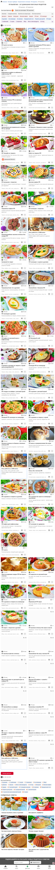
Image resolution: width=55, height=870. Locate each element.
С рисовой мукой (13, 787)
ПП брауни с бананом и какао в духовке (41, 127)
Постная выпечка (36, 13)
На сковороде (12, 18)
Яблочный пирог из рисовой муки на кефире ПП (13, 680)
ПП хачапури (43, 16)
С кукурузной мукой (20, 789)
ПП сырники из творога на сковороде (13, 601)
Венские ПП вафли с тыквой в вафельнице (38, 680)
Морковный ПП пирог (35, 601)
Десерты (4, 16)
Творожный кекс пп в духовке (11, 287)
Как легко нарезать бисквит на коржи (13, 849)
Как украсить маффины (36, 812)
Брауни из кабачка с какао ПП (38, 733)
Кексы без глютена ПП (35, 470)
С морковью (19, 21)
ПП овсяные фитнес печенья (10, 653)
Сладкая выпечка (12, 13)
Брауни (31, 16)
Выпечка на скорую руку (24, 13)
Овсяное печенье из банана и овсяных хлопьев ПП (13, 444)
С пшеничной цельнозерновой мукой (12, 792)
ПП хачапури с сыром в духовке (38, 262)
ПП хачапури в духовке (9, 313)
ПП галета (5, 550)
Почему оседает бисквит (36, 831)
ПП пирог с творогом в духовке (11, 627)
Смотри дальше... (7, 773)
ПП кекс (37, 16)
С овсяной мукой (32, 789)
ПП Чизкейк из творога (8, 153)
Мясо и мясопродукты (33, 21)
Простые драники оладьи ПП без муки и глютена (14, 575)
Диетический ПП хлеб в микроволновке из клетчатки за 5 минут (41, 100)
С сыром (12, 21)
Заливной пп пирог (7, 262)
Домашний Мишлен (8, 159)
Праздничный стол (28, 18)
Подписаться (35, 862)
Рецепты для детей (40, 18)
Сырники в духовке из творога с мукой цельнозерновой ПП (13, 366)
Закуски (10, 16)
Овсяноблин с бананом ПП (37, 287)
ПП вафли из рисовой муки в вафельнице (10, 339)
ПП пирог (48, 18)
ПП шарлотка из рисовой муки (38, 574)
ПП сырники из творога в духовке (12, 496)
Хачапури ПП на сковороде (37, 365)
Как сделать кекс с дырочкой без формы (39, 850)
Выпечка (4, 13)
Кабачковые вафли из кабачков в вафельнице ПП (12, 73)
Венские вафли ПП (34, 182)
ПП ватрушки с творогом (9, 182)
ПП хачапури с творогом (36, 208)
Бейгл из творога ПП (35, 153)
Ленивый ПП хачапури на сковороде (13, 417)
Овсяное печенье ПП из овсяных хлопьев (12, 100)
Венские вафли (24, 16)
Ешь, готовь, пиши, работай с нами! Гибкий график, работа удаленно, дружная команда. (39, 236)
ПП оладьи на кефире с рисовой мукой (13, 391)
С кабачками (5, 21)
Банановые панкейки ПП (36, 707)
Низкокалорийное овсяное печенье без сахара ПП (13, 235)
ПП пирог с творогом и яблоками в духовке (12, 733)
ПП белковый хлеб (34, 338)
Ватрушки (15, 16)
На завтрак (20, 18)
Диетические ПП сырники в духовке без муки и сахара (41, 761)
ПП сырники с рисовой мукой (38, 391)
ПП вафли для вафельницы (10, 524)
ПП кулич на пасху (7, 45)
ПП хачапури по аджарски (36, 524)
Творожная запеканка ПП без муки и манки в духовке (40, 45)
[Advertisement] (41, 65)
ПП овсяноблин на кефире (10, 707)
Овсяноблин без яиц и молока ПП (39, 653)
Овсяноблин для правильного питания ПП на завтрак (13, 128)
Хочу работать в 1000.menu (37, 232)
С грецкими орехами (25, 787)
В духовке (4, 18)
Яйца (25, 21)
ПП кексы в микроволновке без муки (40, 443)
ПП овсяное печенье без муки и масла (40, 627)
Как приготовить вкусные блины (11, 831)
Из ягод (42, 21)
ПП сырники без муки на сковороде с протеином (40, 497)
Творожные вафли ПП (8, 208)
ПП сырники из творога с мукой (38, 417)
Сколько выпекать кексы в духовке (12, 812)
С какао (26, 792)
